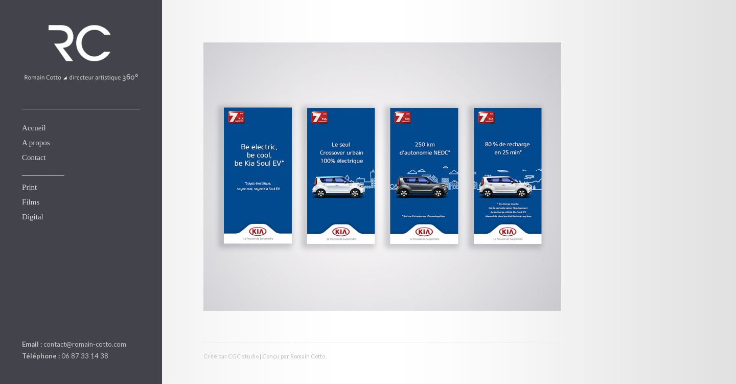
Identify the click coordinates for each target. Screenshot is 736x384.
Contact (34, 157)
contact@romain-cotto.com (84, 344)
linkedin (28, 320)
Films (30, 202)
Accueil (34, 128)
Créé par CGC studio (231, 356)
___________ (43, 172)
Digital (32, 217)
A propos (36, 143)
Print (29, 187)
